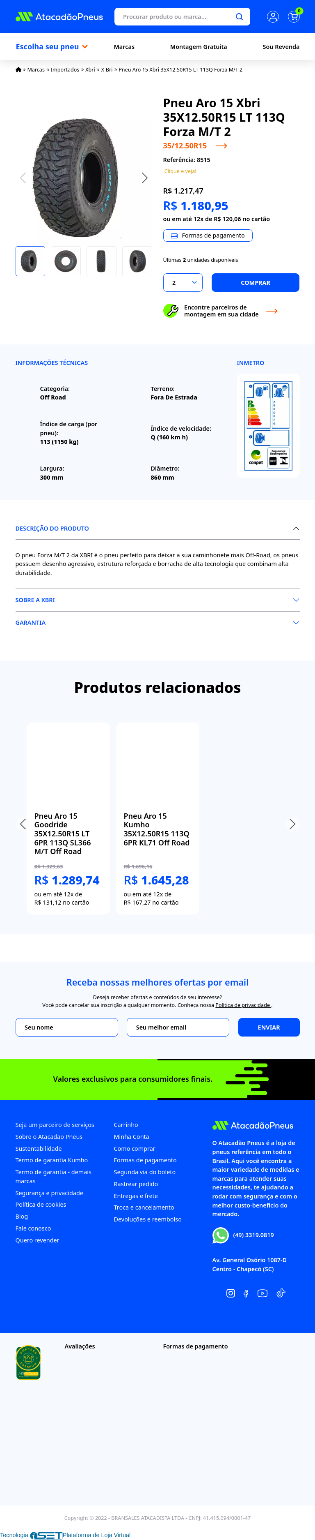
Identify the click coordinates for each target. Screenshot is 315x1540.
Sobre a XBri (35, 600)
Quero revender (37, 1240)
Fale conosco (33, 1228)
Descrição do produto (52, 528)
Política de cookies (41, 1204)
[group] (68, 818)
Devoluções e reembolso (148, 1219)
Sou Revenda (281, 47)
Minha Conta (131, 1137)
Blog (22, 1216)
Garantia (31, 622)
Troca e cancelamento (144, 1207)
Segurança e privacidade (49, 1193)
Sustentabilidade (39, 1148)
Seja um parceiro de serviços (55, 1125)
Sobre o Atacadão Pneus (49, 1137)
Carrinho (126, 1125)
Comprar (255, 282)
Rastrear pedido (136, 1184)
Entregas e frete (136, 1196)
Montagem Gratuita (198, 47)
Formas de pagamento (145, 1160)
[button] (144, 177)
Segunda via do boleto (145, 1172)
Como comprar (134, 1148)
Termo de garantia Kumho (52, 1160)
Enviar (269, 1027)
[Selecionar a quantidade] (183, 282)
